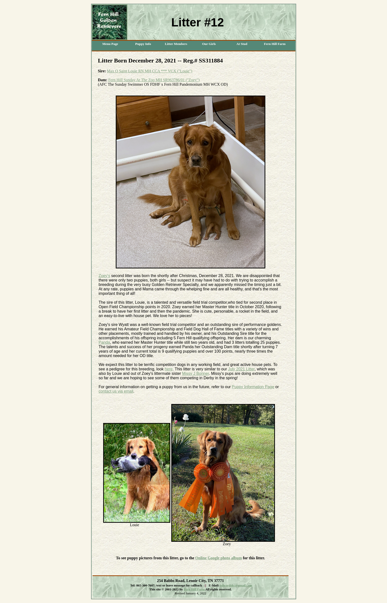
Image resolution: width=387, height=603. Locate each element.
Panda (104, 342)
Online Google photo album (218, 558)
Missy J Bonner (195, 373)
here (169, 369)
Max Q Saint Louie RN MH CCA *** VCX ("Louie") (149, 71)
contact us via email (116, 391)
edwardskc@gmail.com (236, 585)
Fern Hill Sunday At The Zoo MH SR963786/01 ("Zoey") (154, 80)
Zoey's (104, 276)
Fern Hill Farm (194, 589)
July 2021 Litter (241, 369)
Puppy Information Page (253, 387)
